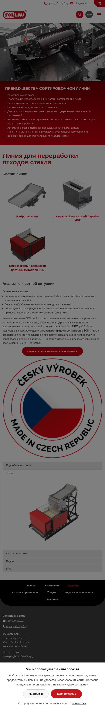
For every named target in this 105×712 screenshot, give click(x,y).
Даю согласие (66, 693)
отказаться (79, 703)
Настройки (36, 693)
